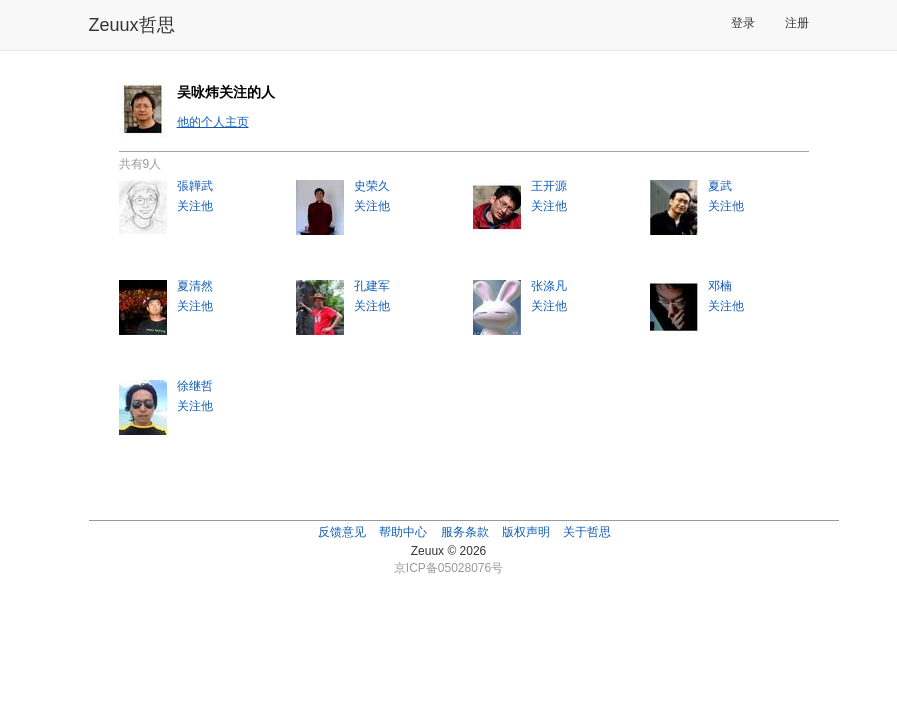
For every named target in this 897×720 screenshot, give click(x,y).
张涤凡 (549, 286)
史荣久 (372, 186)
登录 (743, 23)
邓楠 (720, 286)
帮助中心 (403, 532)
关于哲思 (587, 532)
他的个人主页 (213, 122)
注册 (797, 23)
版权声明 (526, 532)
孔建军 (372, 286)
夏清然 (195, 286)
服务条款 (465, 532)
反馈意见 (342, 532)
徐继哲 (195, 386)
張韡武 (195, 186)
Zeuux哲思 (132, 25)
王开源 (549, 186)
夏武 (720, 186)
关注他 (195, 206)
